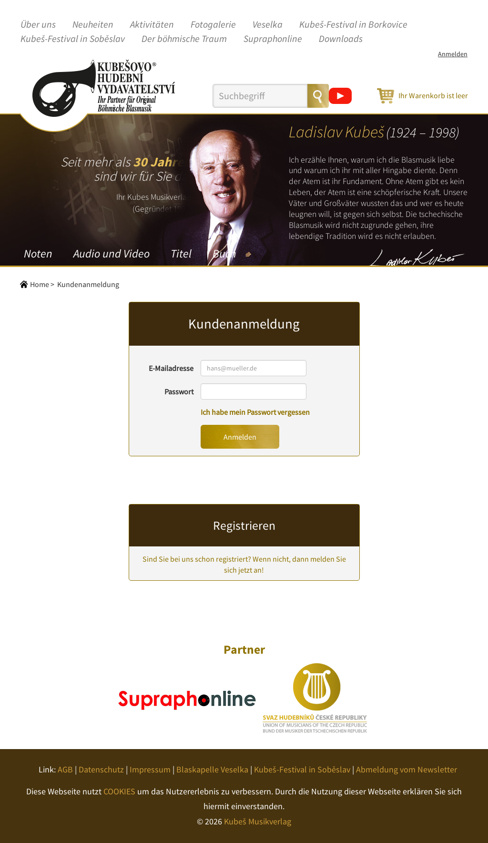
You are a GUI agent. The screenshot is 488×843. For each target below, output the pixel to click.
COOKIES (119, 791)
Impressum (150, 769)
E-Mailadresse (171, 368)
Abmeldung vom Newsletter (406, 769)
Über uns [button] (38, 25)
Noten (38, 253)
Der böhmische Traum (184, 39)
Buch (224, 253)
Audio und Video (111, 253)
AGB (65, 769)
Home (39, 284)
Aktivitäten (152, 25)
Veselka (268, 25)
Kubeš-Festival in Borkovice (353, 25)
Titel (181, 253)
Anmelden (453, 54)
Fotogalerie (213, 25)
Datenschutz (101, 769)
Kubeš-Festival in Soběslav (72, 39)
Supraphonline (273, 39)
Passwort (178, 391)
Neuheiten (92, 25)
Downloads (341, 39)
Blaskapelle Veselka (212, 769)
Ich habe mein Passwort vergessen (255, 412)
